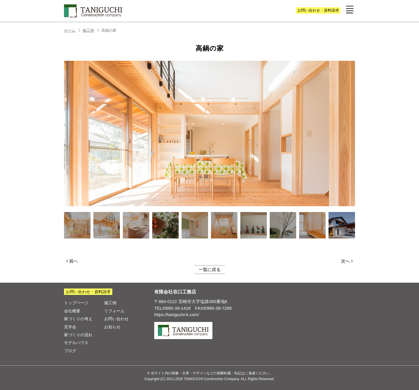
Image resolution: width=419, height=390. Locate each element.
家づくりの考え (78, 318)
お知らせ (112, 327)
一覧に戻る (210, 269)
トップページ (76, 302)
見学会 (70, 327)
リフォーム (114, 311)
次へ (347, 261)
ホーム (72, 30)
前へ (72, 261)
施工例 (91, 30)
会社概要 (72, 311)
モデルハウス (76, 342)
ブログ (70, 350)
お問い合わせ (318, 10)
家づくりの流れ (78, 334)
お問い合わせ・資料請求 (88, 291)
